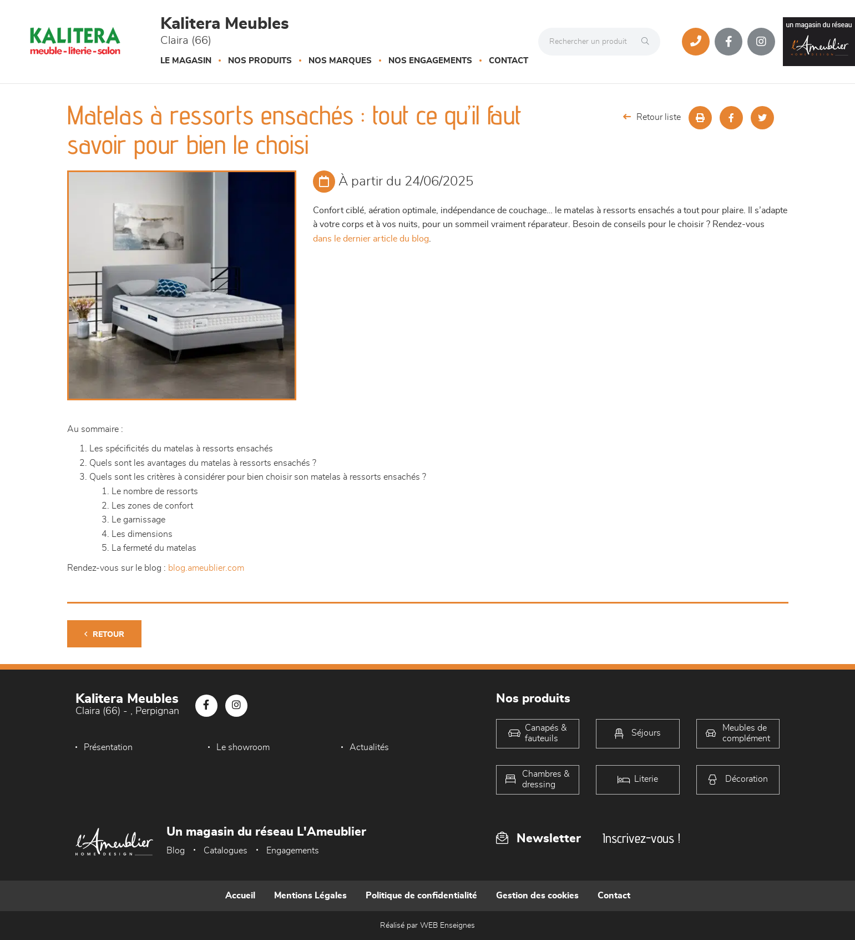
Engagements (292, 850)
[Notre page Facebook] (728, 42)
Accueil (240, 895)
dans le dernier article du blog (371, 238)
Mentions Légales (310, 895)
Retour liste (652, 117)
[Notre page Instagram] (761, 42)
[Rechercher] (648, 42)
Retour (104, 634)
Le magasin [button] (185, 61)
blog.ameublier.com (206, 568)
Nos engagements (430, 61)
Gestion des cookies (537, 895)
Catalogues (225, 850)
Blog (175, 850)
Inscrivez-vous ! (641, 838)
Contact (508, 61)
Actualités (366, 747)
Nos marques (340, 61)
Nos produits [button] (260, 61)
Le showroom (242, 747)
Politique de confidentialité (421, 895)
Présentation (108, 747)
